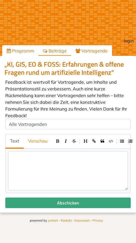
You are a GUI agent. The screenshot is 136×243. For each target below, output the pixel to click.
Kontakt (66, 220)
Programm (20, 51)
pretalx (53, 220)
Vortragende (92, 51)
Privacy (98, 220)
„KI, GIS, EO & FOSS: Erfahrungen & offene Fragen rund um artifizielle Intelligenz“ (64, 68)
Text (14, 141)
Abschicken (68, 202)
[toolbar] (94, 141)
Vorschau (37, 141)
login (129, 41)
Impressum (82, 220)
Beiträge (55, 51)
